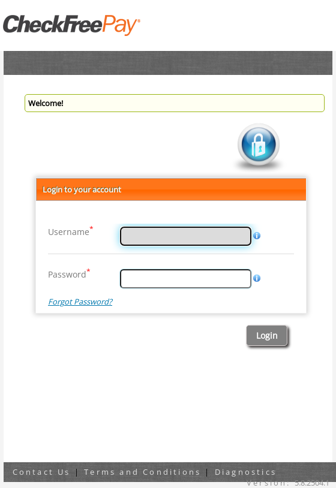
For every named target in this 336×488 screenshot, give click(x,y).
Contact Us (42, 471)
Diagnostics (246, 471)
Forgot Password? (80, 301)
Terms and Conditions (142, 471)
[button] (266, 335)
